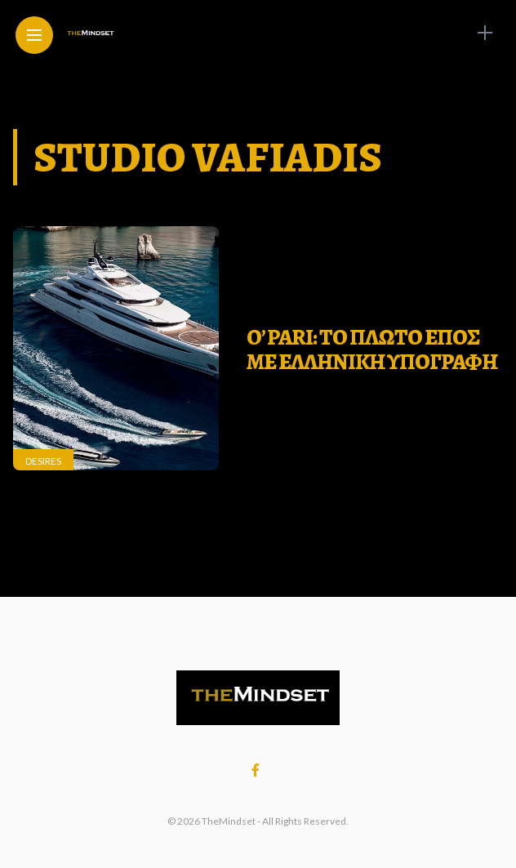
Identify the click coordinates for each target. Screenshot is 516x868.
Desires (43, 461)
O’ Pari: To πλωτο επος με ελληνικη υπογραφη (372, 349)
